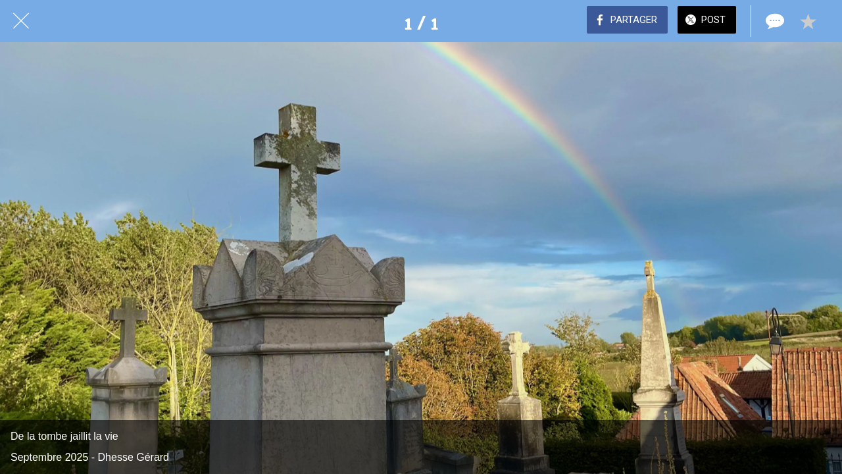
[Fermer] (21, 21)
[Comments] (773, 21)
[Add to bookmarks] (808, 21)
